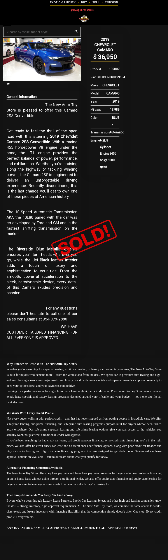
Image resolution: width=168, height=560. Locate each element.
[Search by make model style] (42, 32)
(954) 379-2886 (82, 10)
